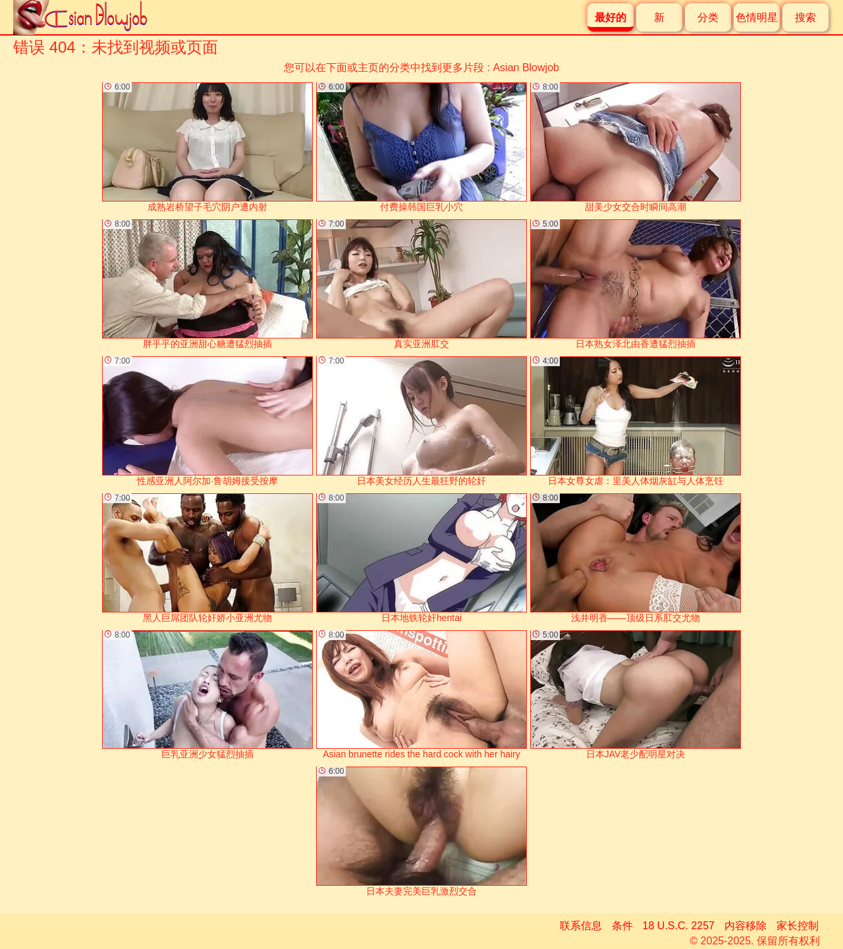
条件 (622, 925)
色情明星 (757, 17)
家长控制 (797, 925)
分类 (708, 17)
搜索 (805, 17)
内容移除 (745, 925)
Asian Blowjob (526, 67)
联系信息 (581, 925)
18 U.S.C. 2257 (679, 925)
